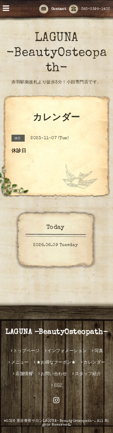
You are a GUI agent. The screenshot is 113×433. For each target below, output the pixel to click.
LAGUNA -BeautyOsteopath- (56, 53)
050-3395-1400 (89, 9)
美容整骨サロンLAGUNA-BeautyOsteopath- (55, 421)
